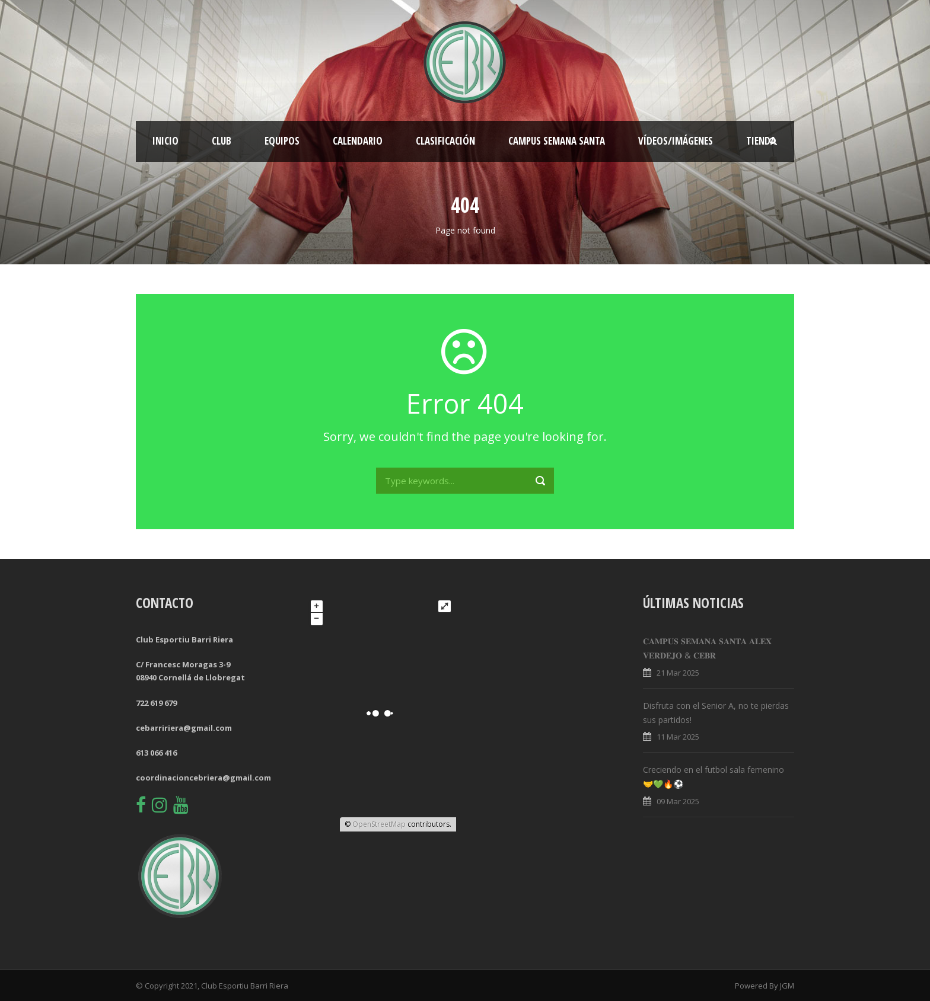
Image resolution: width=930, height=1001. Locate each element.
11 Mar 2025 (678, 736)
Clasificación (445, 141)
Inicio (165, 141)
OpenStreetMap (379, 824)
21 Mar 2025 (678, 672)
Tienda (761, 141)
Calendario (358, 141)
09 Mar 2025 (678, 801)
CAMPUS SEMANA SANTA (556, 141)
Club (221, 141)
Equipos (282, 141)
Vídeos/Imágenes (675, 141)
